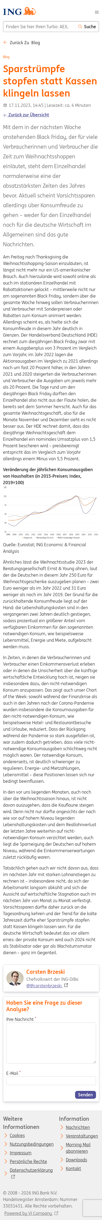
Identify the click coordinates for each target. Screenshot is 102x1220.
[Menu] (97, 11)
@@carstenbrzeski (44, 985)
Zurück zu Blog (21, 42)
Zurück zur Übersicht (26, 114)
